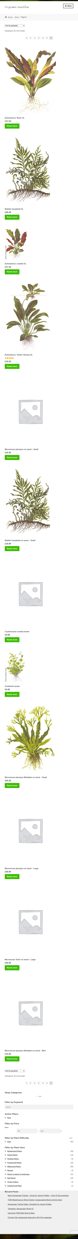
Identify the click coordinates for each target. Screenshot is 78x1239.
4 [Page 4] (42, 38)
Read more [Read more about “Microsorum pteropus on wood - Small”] (12, 457)
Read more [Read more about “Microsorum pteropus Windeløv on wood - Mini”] (12, 1059)
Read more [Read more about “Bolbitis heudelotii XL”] (12, 217)
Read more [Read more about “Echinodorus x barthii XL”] (12, 272)
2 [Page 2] (34, 38)
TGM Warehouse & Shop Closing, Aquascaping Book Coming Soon (35, 1200)
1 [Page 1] (30, 38)
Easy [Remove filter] (9, 1118)
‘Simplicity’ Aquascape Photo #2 (20, 1209)
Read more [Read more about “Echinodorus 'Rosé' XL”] (12, 126)
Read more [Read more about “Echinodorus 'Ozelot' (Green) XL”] (12, 366)
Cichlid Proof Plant (14, 1186)
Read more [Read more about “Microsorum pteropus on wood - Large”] (12, 876)
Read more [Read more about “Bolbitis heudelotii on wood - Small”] (12, 548)
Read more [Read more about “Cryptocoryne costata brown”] (12, 640)
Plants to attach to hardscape (18, 1174)
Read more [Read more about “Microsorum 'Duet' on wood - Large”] (12, 968)
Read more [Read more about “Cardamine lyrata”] (12, 694)
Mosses (10, 1170)
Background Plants (14, 1151)
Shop (17, 17)
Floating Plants (13, 1159)
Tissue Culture (12, 1182)
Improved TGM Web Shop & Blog (21, 1213)
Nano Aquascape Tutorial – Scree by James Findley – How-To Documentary (38, 1196)
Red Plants (11, 1178)
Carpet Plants (12, 1155)
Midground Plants (14, 1166)
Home (10, 17)
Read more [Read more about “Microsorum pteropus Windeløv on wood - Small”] (12, 785)
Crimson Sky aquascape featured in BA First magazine (30, 1217)
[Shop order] (15, 25)
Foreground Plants (14, 1163)
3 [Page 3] (38, 38)
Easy (9, 1142)
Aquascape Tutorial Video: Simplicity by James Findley (30, 1204)
